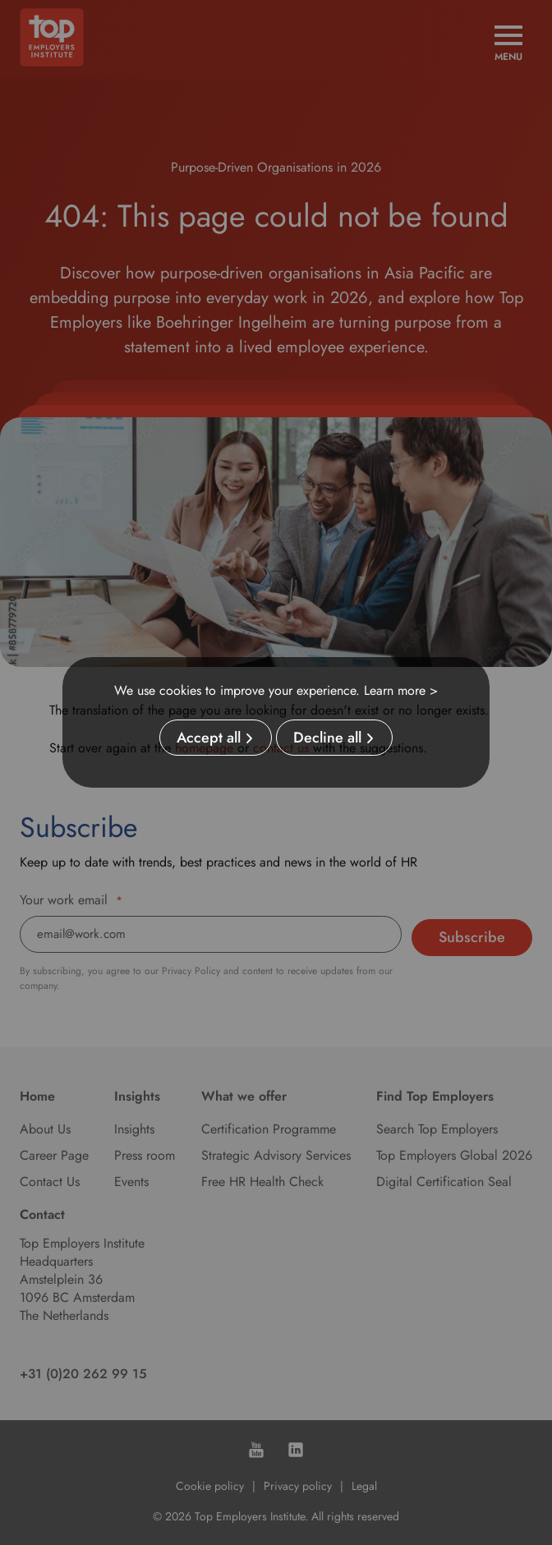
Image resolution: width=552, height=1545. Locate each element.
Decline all (327, 737)
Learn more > (401, 690)
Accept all (209, 737)
